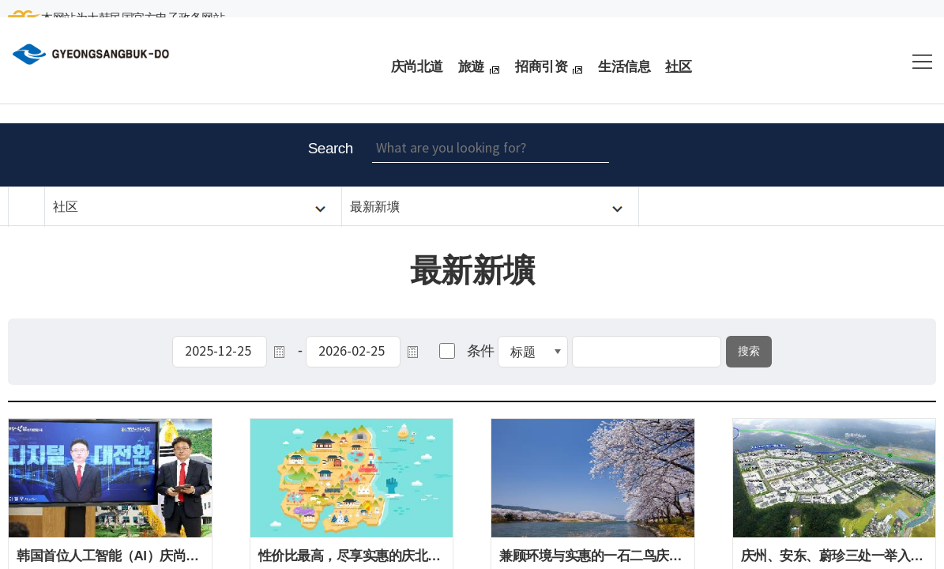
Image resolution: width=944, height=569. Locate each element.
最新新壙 (374, 206)
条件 (481, 351)
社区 (65, 206)
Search (330, 148)
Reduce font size (845, 155)
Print (885, 155)
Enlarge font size (806, 155)
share (924, 155)
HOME (26, 207)
